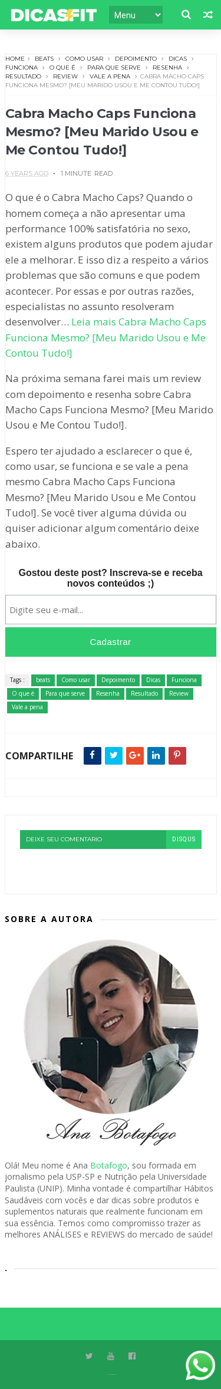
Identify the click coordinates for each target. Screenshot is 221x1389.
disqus (184, 839)
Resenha (167, 67)
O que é (62, 67)
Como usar (84, 58)
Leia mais (105, 337)
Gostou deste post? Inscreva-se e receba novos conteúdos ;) (110, 578)
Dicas (178, 58)
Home (15, 58)
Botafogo (108, 1165)
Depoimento (136, 58)
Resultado (23, 76)
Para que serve (114, 67)
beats (44, 58)
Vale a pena (110, 76)
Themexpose (113, 1374)
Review (65, 76)
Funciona (21, 67)
